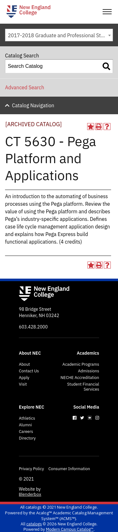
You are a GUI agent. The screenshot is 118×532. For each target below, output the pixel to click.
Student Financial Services (83, 387)
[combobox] (59, 35)
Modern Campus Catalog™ (69, 529)
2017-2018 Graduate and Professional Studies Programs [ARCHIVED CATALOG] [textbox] (60, 35)
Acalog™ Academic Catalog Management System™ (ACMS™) (74, 515)
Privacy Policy (31, 468)
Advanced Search (24, 87)
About (24, 364)
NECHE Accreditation (79, 377)
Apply (24, 377)
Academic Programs (80, 364)
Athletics (27, 418)
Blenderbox (30, 494)
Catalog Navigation (33, 105)
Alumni (25, 425)
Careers (26, 431)
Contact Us (29, 371)
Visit (23, 384)
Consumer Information (69, 468)
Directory (27, 438)
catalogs (33, 507)
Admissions (88, 371)
